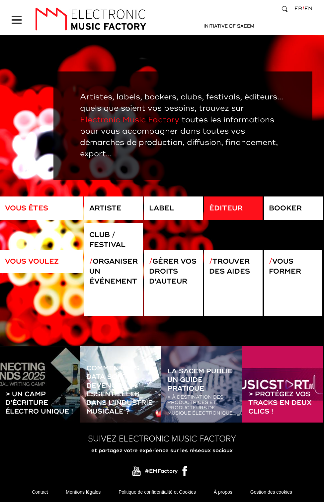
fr (298, 8)
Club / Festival (107, 239)
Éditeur (226, 208)
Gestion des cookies (271, 492)
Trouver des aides (229, 266)
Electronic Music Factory (129, 120)
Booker (285, 208)
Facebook (185, 472)
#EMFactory (161, 471)
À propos (223, 492)
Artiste (105, 208)
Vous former (285, 266)
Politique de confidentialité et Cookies (157, 492)
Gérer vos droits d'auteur (173, 271)
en (308, 8)
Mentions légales (83, 492)
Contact (40, 492)
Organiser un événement (113, 271)
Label (161, 208)
